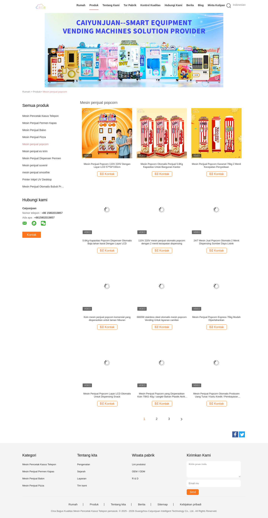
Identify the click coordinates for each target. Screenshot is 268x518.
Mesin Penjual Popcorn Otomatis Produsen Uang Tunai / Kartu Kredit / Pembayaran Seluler (216, 395)
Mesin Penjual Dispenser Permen (41, 158)
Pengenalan (83, 464)
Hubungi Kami (173, 5)
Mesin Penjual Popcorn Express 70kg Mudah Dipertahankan (216, 318)
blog (201, 5)
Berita (190, 5)
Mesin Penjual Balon (34, 130)
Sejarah (81, 471)
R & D (135, 478)
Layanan (81, 478)
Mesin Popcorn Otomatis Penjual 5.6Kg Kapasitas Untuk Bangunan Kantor (162, 165)
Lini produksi (139, 464)
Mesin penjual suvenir (34, 165)
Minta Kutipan (216, 5)
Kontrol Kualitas (150, 5)
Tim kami (82, 485)
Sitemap (162, 504)
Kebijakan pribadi (190, 504)
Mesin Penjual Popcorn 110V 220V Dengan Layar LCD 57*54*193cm (107, 165)
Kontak (31, 234)
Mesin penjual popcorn (55, 91)
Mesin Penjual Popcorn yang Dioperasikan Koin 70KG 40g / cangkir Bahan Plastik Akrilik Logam (161, 395)
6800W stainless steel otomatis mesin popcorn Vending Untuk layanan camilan (162, 318)
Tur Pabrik (130, 5)
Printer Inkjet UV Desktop (37, 179)
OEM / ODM (138, 471)
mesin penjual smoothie (36, 172)
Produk (93, 5)
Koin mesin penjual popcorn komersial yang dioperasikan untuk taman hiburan (107, 318)
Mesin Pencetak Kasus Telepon (40, 115)
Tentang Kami (111, 5)
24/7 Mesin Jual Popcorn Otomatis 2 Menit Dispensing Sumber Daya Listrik (216, 242)
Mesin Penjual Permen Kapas (39, 123)
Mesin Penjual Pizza (34, 137)
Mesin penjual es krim (34, 151)
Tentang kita (118, 504)
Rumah (80, 5)
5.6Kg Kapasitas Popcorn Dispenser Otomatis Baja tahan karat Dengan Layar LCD (107, 242)
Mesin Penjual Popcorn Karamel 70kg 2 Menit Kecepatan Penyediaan (216, 165)
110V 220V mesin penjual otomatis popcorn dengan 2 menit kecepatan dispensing (161, 242)
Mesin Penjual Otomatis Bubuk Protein (43, 186)
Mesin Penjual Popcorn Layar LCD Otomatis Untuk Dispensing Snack (107, 395)
